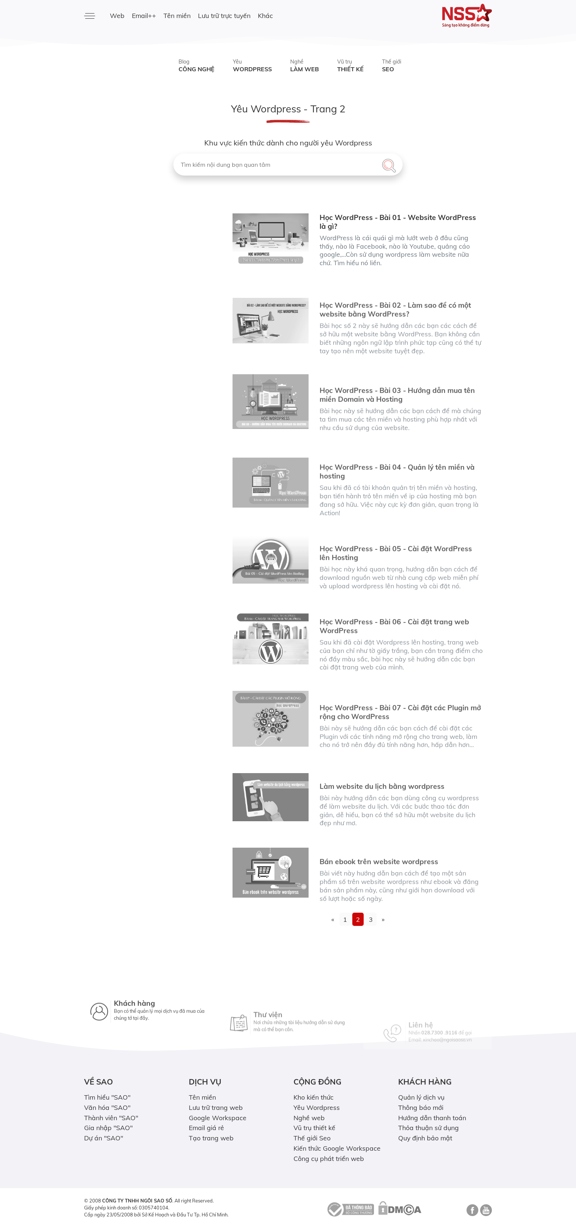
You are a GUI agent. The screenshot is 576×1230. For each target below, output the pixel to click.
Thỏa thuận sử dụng (428, 1127)
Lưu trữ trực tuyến (224, 15)
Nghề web (309, 1118)
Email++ (144, 15)
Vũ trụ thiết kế (314, 1127)
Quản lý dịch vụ (421, 1097)
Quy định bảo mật (425, 1138)
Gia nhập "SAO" (108, 1127)
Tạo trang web (211, 1138)
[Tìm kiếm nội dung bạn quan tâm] (288, 165)
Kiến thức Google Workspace (337, 1148)
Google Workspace (217, 1118)
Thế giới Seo (312, 1138)
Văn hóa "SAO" (107, 1107)
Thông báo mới (420, 1107)
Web (117, 15)
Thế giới (391, 65)
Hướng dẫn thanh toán (432, 1118)
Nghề (304, 65)
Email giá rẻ (206, 1127)
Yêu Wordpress (317, 1107)
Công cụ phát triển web (329, 1158)
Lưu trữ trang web (216, 1107)
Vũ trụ (350, 65)
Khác (265, 15)
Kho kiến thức (314, 1097)
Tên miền (177, 15)
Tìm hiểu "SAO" (107, 1097)
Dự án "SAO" (103, 1138)
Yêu (252, 65)
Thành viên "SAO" (111, 1118)
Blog (197, 65)
